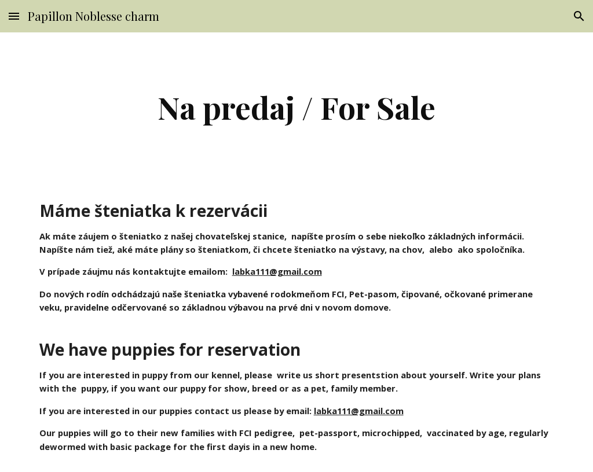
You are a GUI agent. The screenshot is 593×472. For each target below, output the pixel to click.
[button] (14, 16)
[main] (296, 107)
